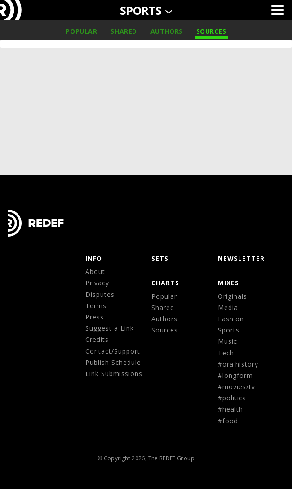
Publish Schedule (113, 362)
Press (94, 317)
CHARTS (165, 282)
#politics (232, 398)
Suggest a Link (109, 328)
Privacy (97, 282)
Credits (97, 339)
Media (228, 307)
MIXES (228, 282)
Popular (81, 31)
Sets (159, 258)
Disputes (100, 294)
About (95, 271)
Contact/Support (112, 351)
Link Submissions (113, 373)
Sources (211, 31)
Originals (232, 296)
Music (227, 341)
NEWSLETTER (241, 258)
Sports (228, 330)
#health (230, 409)
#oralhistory (238, 364)
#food (228, 421)
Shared (124, 31)
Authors (166, 31)
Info (93, 258)
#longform (235, 375)
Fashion (231, 318)
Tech (226, 353)
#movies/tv (236, 386)
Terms (95, 305)
